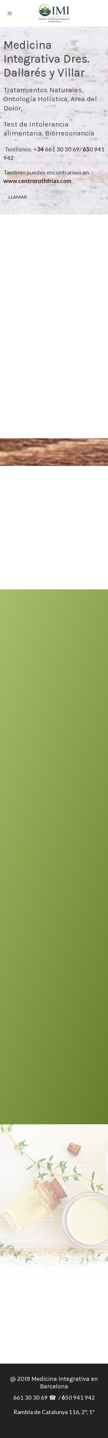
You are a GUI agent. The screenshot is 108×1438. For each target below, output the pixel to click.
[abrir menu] (10, 13)
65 (86, 149)
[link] (54, 13)
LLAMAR (17, 197)
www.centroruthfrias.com (37, 180)
